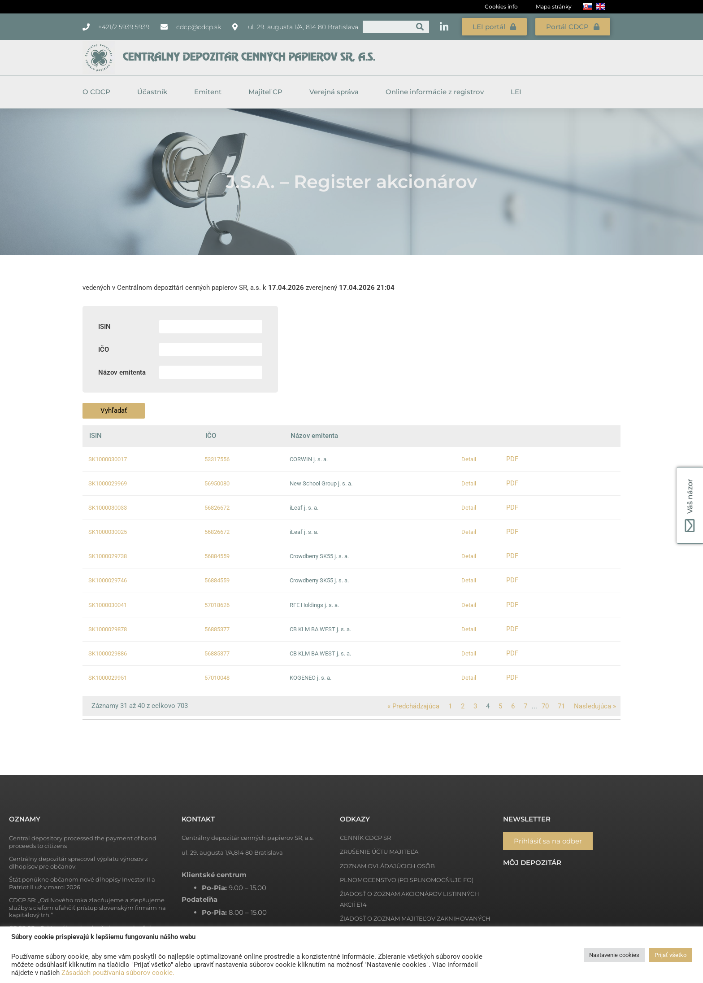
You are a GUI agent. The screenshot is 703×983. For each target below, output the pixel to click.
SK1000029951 (107, 677)
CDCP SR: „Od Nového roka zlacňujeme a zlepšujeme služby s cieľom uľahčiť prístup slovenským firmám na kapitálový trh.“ (87, 907)
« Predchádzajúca (413, 706)
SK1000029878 (107, 629)
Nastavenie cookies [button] (614, 955)
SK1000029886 (107, 653)
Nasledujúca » (595, 706)
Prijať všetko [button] (670, 955)
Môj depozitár (532, 862)
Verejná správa (336, 91)
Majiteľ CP (267, 91)
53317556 (217, 459)
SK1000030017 (107, 459)
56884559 (217, 556)
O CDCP (98, 91)
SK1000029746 (107, 580)
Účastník (154, 91)
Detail (468, 459)
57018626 (217, 605)
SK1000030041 (107, 605)
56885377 (217, 629)
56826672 (217, 507)
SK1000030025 (107, 532)
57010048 (217, 677)
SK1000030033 (107, 507)
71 (561, 706)
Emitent (210, 91)
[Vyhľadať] (420, 27)
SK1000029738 (107, 556)
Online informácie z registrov (437, 91)
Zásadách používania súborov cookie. (117, 973)
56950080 (217, 483)
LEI (516, 91)
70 (545, 706)
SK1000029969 (107, 483)
